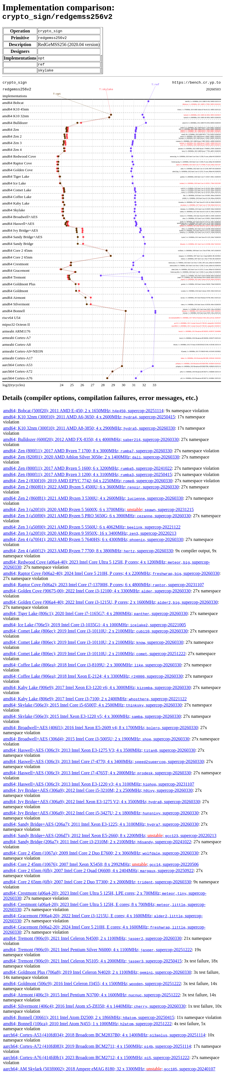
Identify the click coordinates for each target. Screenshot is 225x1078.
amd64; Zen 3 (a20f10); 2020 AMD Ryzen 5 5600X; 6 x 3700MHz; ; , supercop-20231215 (98, 512)
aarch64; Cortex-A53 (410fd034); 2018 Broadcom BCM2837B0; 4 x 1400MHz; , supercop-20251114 (104, 1038)
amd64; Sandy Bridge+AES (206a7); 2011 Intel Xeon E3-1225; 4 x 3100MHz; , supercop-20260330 (100, 827)
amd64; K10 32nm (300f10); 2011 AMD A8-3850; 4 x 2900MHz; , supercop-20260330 (89, 431)
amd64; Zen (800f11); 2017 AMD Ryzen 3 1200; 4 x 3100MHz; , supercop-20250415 (87, 477)
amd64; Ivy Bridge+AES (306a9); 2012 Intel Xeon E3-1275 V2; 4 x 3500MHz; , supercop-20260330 (101, 805)
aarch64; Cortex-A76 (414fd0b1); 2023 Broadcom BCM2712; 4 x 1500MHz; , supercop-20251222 (96, 1061)
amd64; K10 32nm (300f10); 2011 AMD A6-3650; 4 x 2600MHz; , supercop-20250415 (89, 420)
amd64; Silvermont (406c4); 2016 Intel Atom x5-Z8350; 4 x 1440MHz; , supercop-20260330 (94, 1009)
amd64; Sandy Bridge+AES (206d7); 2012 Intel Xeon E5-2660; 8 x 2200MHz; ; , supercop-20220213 (109, 838)
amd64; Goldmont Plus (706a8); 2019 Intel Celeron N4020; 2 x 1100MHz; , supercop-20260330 (97, 975)
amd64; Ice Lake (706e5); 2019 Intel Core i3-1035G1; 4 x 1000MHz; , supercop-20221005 (94, 628)
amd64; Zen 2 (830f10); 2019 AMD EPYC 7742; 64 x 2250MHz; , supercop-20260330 (87, 484)
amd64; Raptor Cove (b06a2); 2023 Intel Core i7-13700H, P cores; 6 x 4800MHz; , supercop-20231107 (103, 588)
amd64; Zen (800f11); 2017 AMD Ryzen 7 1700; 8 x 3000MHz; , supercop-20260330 (87, 454)
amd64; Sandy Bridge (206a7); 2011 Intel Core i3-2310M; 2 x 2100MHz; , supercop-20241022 (97, 845)
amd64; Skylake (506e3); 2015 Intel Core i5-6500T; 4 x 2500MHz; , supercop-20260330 (92, 708)
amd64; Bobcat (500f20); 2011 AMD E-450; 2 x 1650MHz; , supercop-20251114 (83, 414)
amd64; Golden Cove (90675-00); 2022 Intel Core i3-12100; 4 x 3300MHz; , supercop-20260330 (97, 594)
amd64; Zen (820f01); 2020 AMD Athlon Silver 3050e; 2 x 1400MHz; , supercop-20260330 (91, 460)
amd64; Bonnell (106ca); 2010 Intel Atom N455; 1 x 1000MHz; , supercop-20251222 (87, 1027)
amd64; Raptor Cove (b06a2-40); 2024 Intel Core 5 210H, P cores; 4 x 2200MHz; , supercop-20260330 (111, 576)
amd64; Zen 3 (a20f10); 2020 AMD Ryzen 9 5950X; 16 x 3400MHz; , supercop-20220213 (89, 536)
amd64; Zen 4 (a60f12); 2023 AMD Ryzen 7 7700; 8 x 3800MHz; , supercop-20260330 (88, 554)
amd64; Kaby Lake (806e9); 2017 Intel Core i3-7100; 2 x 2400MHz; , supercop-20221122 (95, 702)
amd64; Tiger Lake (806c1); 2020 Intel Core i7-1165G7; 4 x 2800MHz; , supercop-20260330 (95, 616)
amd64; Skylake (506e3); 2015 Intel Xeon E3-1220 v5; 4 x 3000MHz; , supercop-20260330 (92, 719)
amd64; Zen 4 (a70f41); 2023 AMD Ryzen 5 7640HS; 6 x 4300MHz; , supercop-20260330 (93, 542)
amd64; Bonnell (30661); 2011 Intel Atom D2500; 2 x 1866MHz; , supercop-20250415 (88, 1020)
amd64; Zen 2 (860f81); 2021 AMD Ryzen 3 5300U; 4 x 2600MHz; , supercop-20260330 (93, 501)
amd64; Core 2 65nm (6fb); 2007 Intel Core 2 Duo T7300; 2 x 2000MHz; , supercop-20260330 (97, 885)
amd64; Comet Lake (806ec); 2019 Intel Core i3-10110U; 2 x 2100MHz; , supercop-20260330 (95, 634)
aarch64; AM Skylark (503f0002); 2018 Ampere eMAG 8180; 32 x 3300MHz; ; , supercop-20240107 (109, 1072)
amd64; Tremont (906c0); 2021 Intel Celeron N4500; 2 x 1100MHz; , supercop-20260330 (92, 941)
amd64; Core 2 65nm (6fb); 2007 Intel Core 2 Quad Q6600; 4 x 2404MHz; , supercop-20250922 (98, 873)
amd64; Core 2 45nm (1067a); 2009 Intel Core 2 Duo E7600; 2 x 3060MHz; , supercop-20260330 (100, 856)
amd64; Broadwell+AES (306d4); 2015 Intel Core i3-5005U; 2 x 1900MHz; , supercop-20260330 (96, 742)
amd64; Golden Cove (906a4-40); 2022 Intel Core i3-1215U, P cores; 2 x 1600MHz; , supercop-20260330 (110, 605)
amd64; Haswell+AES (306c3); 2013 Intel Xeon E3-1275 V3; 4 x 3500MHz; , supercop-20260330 (99, 753)
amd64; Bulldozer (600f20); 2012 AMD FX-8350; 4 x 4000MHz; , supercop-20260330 (91, 442)
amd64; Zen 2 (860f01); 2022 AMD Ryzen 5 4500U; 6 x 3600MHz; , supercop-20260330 (91, 490)
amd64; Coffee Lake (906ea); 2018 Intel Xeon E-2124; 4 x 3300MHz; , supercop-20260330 (93, 679)
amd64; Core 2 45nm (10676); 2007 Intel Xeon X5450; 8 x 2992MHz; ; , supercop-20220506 (101, 867)
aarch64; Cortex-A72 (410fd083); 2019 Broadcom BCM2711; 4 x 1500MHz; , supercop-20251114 (97, 1049)
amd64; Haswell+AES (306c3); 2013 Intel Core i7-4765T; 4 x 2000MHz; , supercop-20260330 (97, 776)
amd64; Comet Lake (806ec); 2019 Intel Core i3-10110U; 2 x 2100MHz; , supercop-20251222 (94, 657)
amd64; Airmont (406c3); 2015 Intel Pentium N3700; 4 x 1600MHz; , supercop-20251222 (91, 998)
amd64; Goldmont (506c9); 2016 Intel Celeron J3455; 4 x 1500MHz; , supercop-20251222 (92, 986)
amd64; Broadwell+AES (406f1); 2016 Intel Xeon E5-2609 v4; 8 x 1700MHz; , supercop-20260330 (100, 731)
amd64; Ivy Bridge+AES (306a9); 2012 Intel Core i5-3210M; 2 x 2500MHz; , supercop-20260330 (98, 793)
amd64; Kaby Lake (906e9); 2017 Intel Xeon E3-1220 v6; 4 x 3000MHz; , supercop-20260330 (97, 690)
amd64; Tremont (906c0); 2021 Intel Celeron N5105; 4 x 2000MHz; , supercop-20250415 (92, 964)
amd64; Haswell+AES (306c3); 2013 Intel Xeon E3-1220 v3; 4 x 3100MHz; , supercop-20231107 (98, 787)
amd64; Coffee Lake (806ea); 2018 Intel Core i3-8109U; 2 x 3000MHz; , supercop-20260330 (92, 668)
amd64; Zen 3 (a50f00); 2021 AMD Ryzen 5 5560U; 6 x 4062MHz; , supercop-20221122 (92, 530)
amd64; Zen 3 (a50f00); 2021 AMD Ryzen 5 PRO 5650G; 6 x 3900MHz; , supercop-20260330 (97, 519)
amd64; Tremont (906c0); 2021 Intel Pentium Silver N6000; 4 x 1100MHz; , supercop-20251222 (97, 953)
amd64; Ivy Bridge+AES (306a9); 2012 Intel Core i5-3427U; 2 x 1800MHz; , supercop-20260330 (100, 816)
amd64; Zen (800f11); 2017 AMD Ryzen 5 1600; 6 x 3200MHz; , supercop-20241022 (87, 471)
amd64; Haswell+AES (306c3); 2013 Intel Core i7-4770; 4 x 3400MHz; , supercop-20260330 (103, 764)
